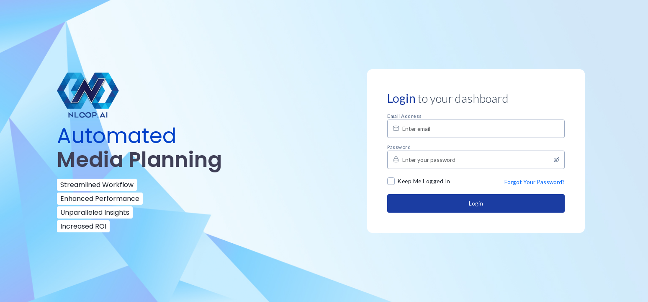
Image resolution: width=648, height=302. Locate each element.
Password (399, 147)
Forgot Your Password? (534, 182)
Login (476, 203)
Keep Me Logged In (423, 181)
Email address (404, 116)
